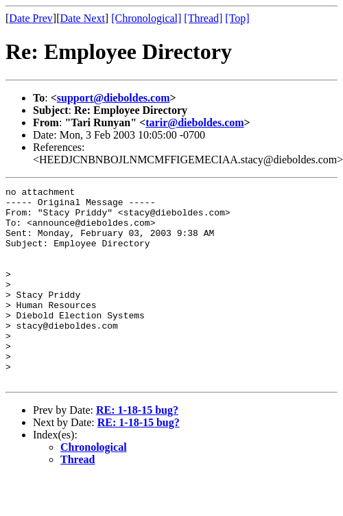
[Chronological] (146, 18)
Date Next (82, 18)
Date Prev (31, 18)
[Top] (237, 18)
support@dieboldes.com (113, 98)
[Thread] (203, 18)
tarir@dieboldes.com (194, 122)
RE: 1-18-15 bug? (137, 449)
